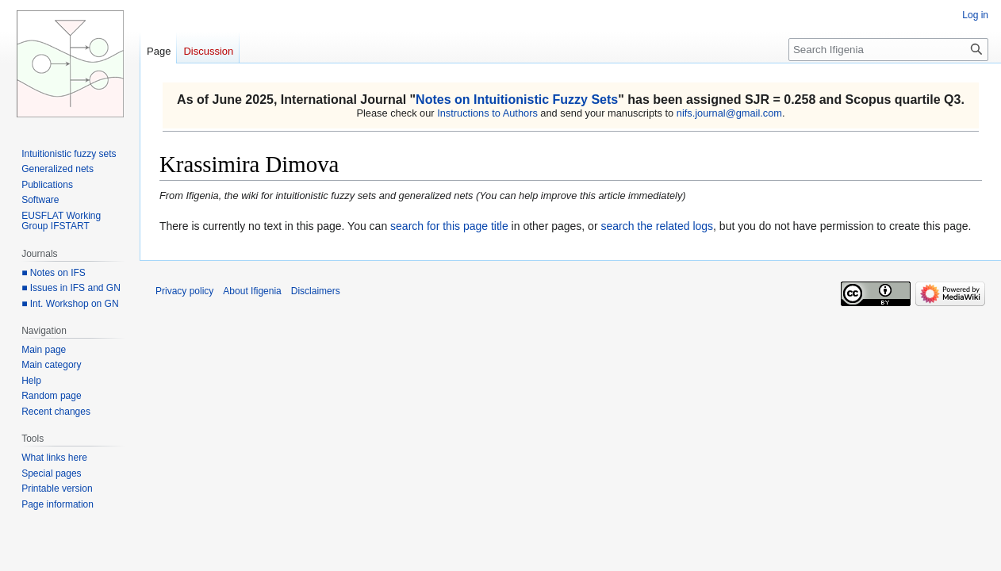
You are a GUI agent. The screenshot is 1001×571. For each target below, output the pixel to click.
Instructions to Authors (487, 113)
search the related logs (656, 226)
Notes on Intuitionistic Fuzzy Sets (517, 99)
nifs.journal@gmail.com (729, 113)
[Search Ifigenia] (888, 49)
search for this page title (449, 226)
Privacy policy (184, 291)
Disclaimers (315, 291)
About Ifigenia (252, 291)
